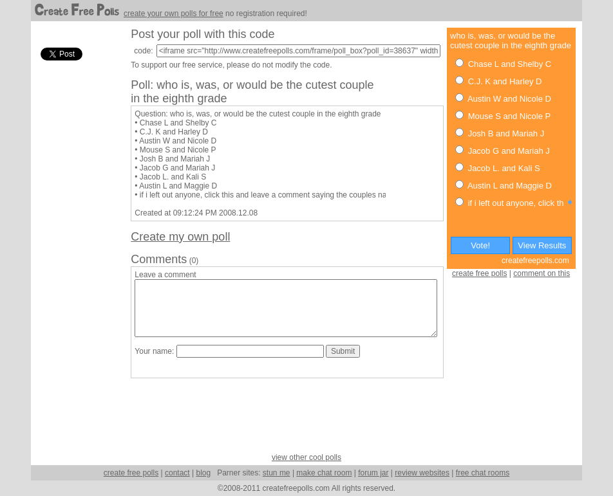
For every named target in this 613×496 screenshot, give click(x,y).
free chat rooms (482, 472)
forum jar (373, 472)
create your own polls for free (173, 13)
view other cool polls (306, 457)
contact (177, 472)
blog (203, 472)
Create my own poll (180, 236)
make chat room (324, 472)
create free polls (479, 273)
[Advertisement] (76, 257)
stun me (276, 472)
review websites (422, 472)
